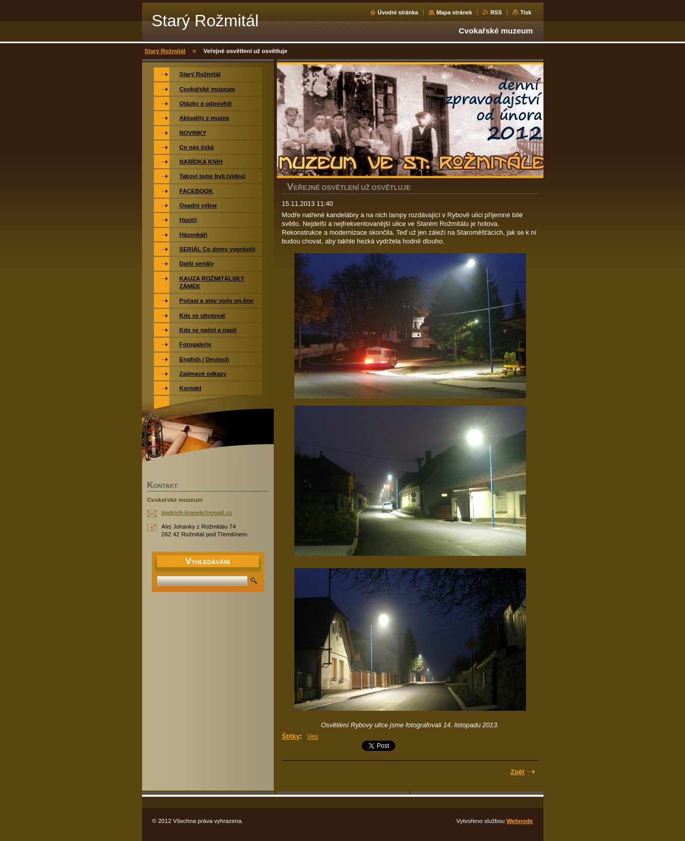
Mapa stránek (454, 12)
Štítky (291, 736)
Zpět (517, 772)
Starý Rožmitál (165, 51)
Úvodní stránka (398, 12)
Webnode (519, 821)
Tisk (526, 12)
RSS (496, 12)
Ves (312, 736)
